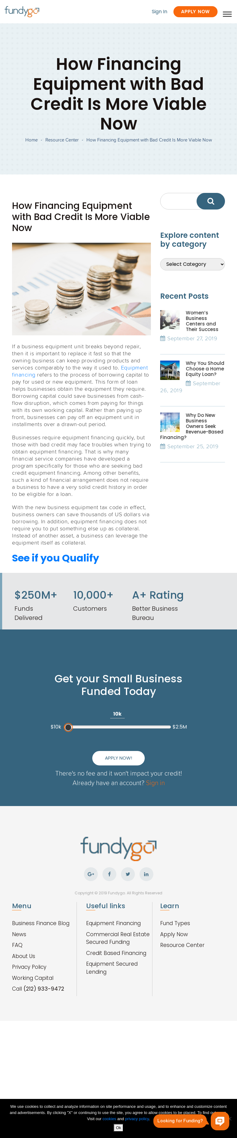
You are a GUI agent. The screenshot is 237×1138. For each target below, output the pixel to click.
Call (38, 988)
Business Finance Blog (40, 923)
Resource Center (62, 140)
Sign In (159, 11)
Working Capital (32, 978)
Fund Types (175, 923)
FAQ (17, 945)
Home (31, 140)
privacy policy (137, 1118)
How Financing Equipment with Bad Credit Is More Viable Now (149, 140)
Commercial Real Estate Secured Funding (118, 938)
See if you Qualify (55, 558)
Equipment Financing (113, 923)
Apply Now (195, 11)
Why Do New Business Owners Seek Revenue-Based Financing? (191, 426)
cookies (109, 1118)
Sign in (155, 782)
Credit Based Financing (116, 953)
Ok (118, 1127)
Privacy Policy (29, 967)
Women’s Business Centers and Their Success (202, 321)
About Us (23, 956)
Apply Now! (118, 758)
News (19, 934)
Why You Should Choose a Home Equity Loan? (205, 368)
